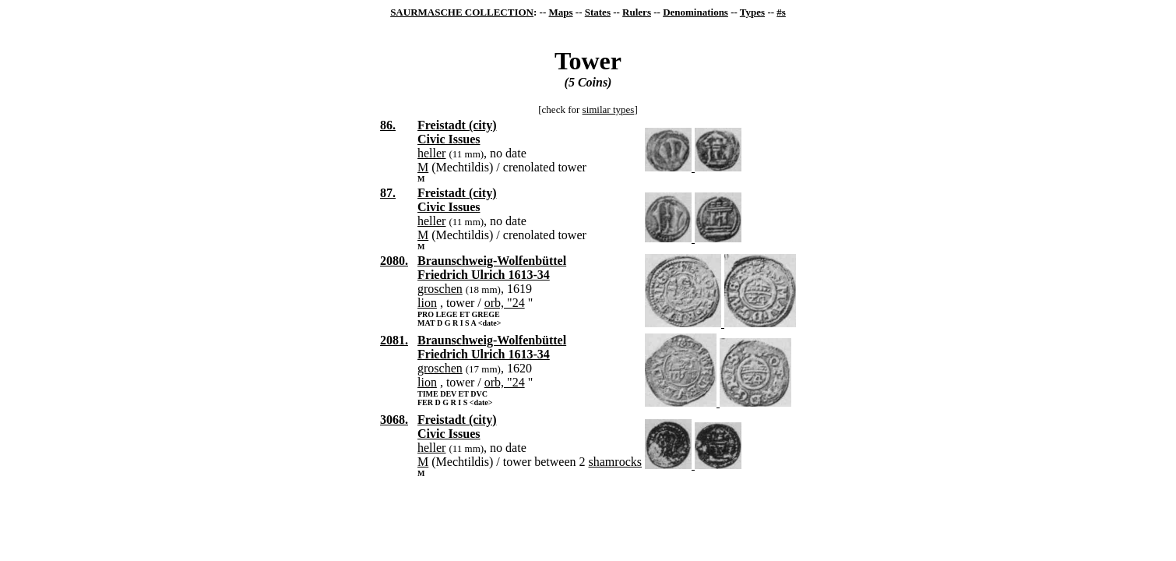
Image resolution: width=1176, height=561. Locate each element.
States (598, 12)
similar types (609, 109)
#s (781, 12)
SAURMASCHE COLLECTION (461, 12)
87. (388, 192)
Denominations (695, 12)
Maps (560, 12)
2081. (394, 340)
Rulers (636, 12)
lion (427, 302)
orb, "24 (504, 302)
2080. (394, 260)
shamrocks (615, 461)
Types (752, 12)
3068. (394, 419)
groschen (440, 288)
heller (431, 153)
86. (388, 125)
